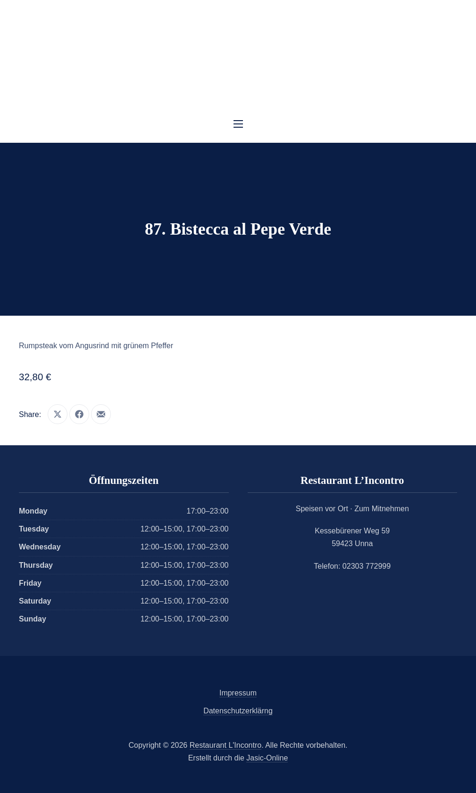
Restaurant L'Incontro (225, 745)
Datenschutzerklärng (238, 711)
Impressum (238, 693)
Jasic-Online (267, 758)
